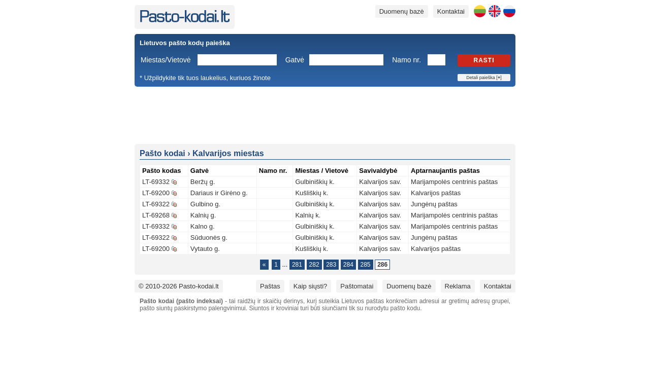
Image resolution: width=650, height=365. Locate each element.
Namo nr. (406, 60)
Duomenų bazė (401, 11)
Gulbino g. (205, 204)
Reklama (458, 286)
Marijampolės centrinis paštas (454, 182)
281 (297, 264)
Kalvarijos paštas (436, 193)
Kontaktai (451, 11)
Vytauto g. (205, 248)
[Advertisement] (325, 114)
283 (331, 264)
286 (382, 264)
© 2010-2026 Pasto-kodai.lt (179, 286)
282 (314, 264)
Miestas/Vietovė (166, 60)
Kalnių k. (307, 215)
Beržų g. (202, 182)
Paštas (270, 286)
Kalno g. (202, 226)
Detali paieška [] (483, 77)
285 (366, 264)
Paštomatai (356, 286)
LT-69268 (156, 215)
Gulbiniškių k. (314, 182)
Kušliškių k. (311, 193)
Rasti (484, 60)
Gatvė (294, 60)
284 (348, 264)
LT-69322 (156, 204)
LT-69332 (156, 182)
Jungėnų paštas (434, 204)
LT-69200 (156, 193)
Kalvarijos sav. (380, 182)
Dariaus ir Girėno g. (219, 193)
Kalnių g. (203, 215)
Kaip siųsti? (310, 286)
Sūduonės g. (209, 237)
